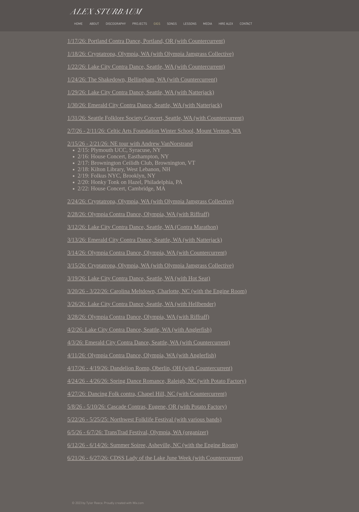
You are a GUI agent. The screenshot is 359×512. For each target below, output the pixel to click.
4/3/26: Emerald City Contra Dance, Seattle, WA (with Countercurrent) (148, 342)
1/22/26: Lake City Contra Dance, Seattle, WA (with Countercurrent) (146, 66)
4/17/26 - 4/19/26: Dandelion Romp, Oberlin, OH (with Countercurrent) (149, 368)
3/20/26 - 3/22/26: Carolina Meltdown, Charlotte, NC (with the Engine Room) (157, 291)
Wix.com (138, 503)
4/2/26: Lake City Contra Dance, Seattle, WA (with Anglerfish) (139, 329)
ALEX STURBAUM (105, 11)
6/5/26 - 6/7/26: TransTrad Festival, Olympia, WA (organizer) (137, 432)
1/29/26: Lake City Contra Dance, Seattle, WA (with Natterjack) (140, 92)
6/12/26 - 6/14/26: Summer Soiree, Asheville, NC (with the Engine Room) (152, 445)
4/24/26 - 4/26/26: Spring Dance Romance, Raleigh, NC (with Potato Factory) (156, 381)
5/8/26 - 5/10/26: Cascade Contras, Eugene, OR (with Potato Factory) (147, 406)
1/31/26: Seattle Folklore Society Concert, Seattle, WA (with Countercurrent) (155, 118)
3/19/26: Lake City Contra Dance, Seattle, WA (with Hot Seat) (138, 278)
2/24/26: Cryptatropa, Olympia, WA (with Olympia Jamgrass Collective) (150, 201)
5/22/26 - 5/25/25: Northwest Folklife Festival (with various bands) (144, 419)
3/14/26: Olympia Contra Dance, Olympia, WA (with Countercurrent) (147, 252)
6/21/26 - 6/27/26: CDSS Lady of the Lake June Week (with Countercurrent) (155, 458)
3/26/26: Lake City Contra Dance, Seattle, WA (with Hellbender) (141, 304)
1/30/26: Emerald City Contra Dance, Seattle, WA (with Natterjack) (144, 105)
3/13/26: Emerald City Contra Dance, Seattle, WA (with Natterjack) (144, 240)
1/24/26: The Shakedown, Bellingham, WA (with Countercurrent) (142, 79)
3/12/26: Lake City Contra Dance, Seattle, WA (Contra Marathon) (142, 227)
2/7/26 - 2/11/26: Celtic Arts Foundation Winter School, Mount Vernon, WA (154, 131)
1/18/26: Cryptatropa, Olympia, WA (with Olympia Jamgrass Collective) (150, 54)
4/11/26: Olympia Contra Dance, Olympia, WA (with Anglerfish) (141, 355)
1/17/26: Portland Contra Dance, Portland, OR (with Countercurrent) (146, 41)
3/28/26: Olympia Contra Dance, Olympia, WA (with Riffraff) (138, 317)
